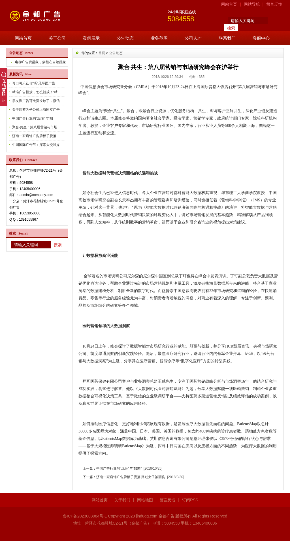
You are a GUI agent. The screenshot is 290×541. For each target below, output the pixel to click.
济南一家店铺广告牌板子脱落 (34, 136)
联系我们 (227, 38)
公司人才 (193, 38)
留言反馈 (274, 4)
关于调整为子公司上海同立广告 (36, 110)
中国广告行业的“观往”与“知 (32, 118)
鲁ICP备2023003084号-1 (85, 516)
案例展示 (91, 38)
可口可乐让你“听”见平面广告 (33, 83)
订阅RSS (190, 500)
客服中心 (261, 38)
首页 (101, 53)
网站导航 (252, 4)
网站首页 (229, 4)
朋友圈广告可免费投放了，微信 (36, 101)
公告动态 (125, 38)
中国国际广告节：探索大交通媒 (36, 145)
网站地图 (145, 500)
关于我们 (122, 500)
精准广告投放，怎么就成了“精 (34, 92)
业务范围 (159, 38)
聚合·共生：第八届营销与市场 (34, 127)
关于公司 (57, 38)
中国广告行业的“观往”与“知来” (119, 468)
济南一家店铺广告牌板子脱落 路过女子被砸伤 (130, 477)
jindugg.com (146, 516)
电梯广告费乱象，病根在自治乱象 (40, 62)
